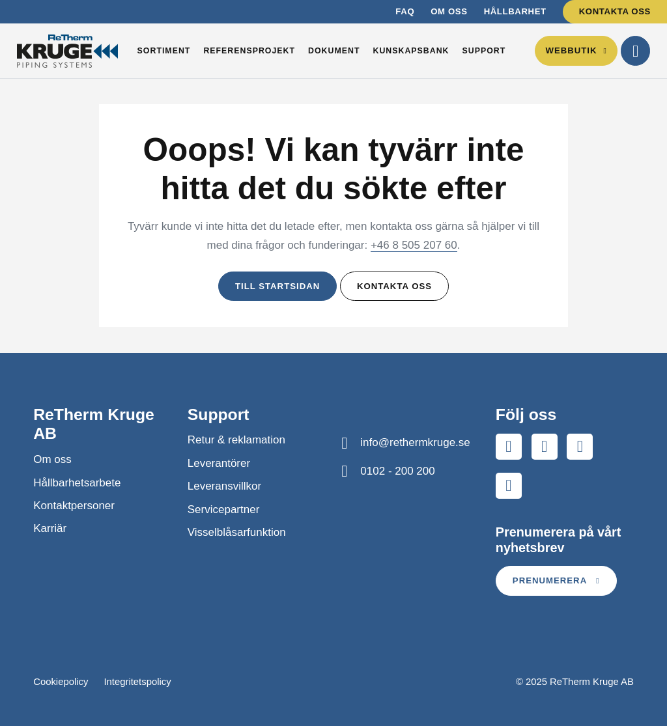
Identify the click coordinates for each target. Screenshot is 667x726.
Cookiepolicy (60, 682)
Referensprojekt (249, 50)
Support (484, 50)
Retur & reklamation (236, 440)
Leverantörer (219, 463)
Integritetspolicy (137, 682)
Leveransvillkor (224, 486)
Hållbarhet (515, 11)
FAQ (404, 11)
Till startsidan (277, 286)
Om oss (449, 11)
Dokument (334, 50)
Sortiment (164, 50)
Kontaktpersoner (74, 505)
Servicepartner (224, 509)
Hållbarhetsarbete (77, 483)
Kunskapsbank (411, 50)
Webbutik (575, 50)
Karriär (49, 528)
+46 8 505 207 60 (414, 245)
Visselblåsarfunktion (237, 532)
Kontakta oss (615, 11)
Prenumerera (556, 580)
